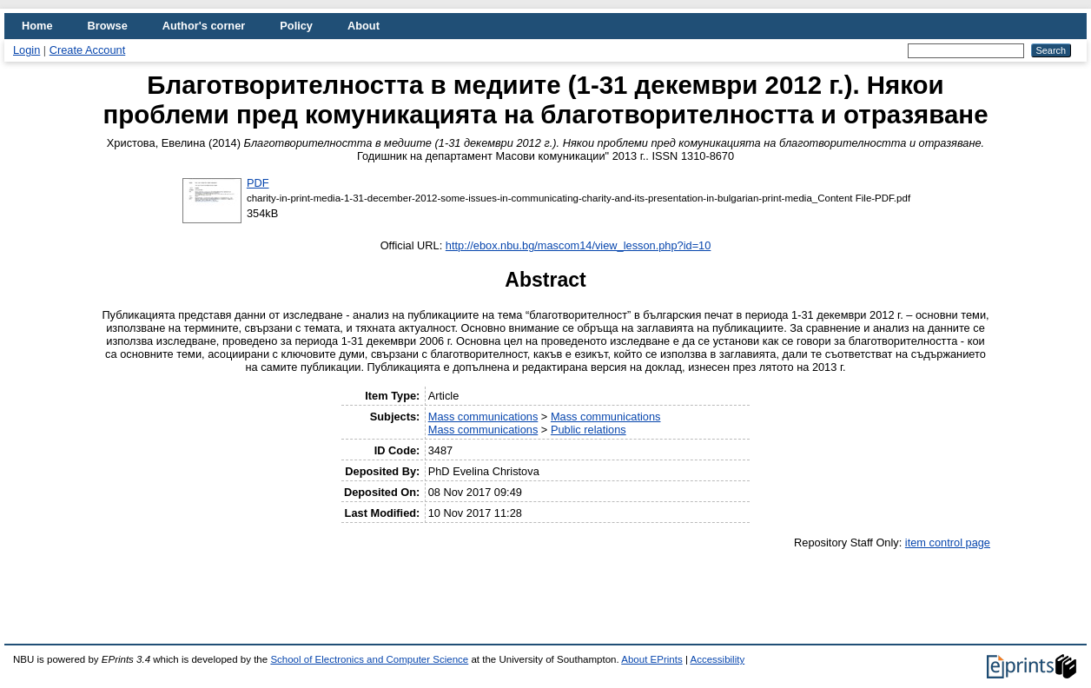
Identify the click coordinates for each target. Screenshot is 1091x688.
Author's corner (203, 25)
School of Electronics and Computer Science (369, 659)
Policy (296, 25)
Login (26, 49)
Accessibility (717, 659)
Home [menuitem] (37, 25)
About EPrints (651, 659)
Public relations (588, 429)
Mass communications (483, 416)
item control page (947, 542)
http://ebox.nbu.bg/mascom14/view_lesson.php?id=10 (578, 245)
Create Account (88, 49)
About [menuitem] (363, 25)
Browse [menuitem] (108, 25)
